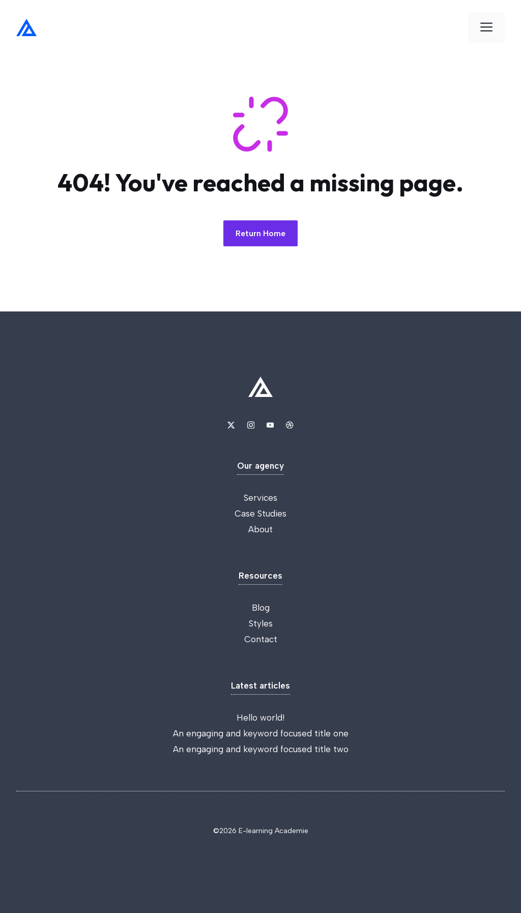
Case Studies (260, 513)
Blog (261, 608)
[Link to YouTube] (270, 425)
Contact (260, 639)
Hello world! (260, 717)
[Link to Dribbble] (289, 425)
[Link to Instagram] (250, 425)
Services (260, 498)
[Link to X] (231, 425)
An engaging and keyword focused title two (261, 749)
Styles (261, 623)
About (260, 529)
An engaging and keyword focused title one (261, 733)
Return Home (260, 233)
